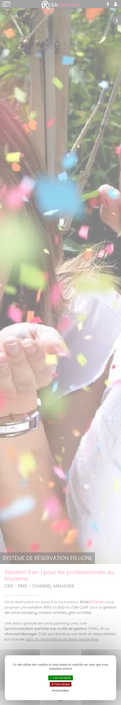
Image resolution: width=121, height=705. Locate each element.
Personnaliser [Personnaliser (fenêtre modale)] (60, 690)
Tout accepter (60, 678)
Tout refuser (60, 684)
